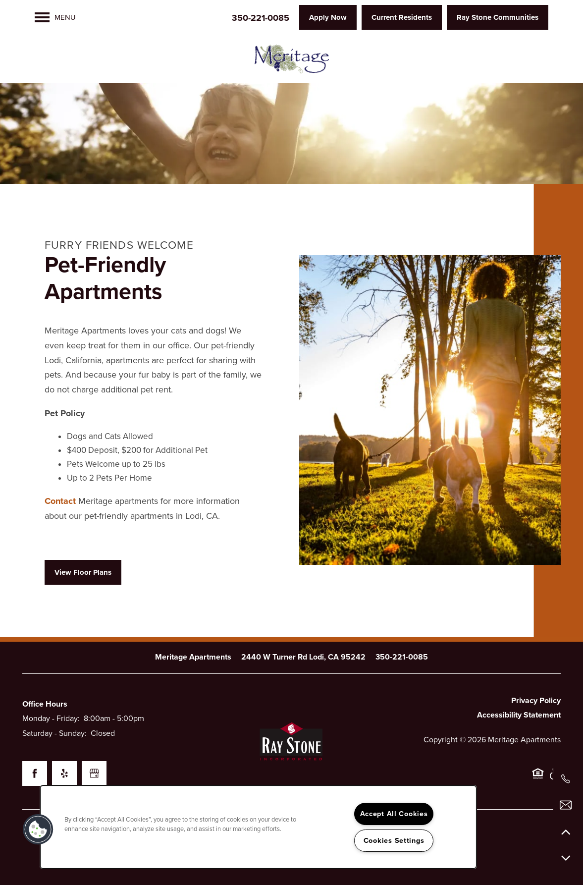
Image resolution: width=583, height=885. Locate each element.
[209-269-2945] (565, 779)
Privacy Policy (536, 701)
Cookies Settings (394, 840)
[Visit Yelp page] (64, 773)
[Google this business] (94, 773)
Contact (61, 501)
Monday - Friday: (51, 718)
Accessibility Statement (519, 715)
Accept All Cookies (394, 814)
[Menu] (55, 17)
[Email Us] (565, 805)
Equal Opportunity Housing (538, 778)
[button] (328, 17)
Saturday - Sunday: (54, 733)
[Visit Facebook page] (34, 773)
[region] (258, 827)
